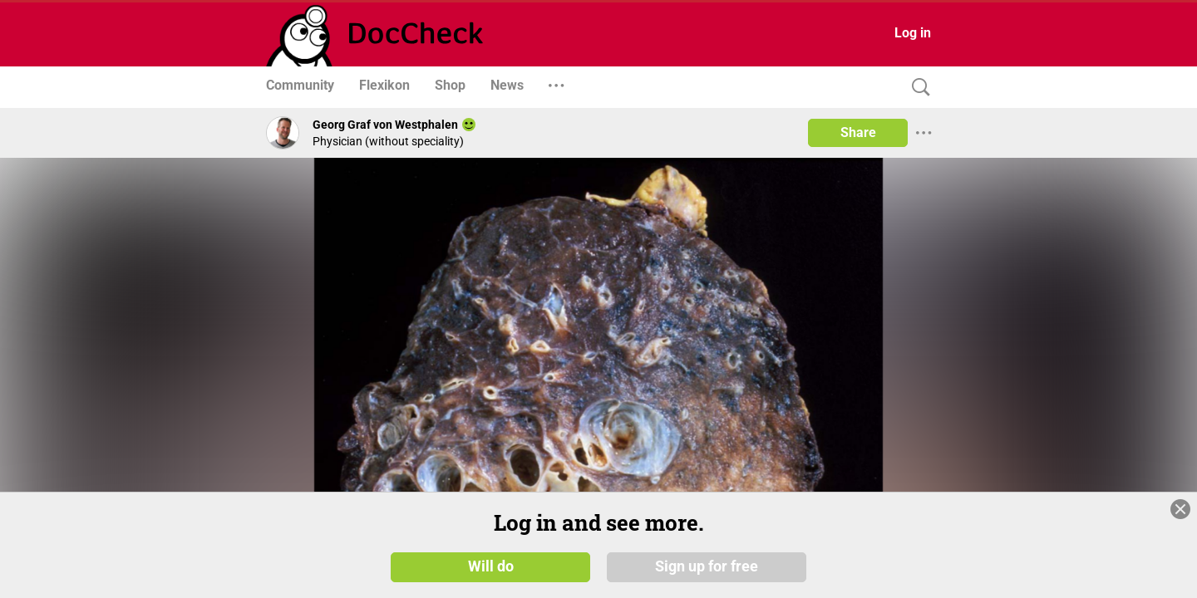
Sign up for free (706, 566)
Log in (912, 33)
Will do (491, 566)
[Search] (917, 87)
